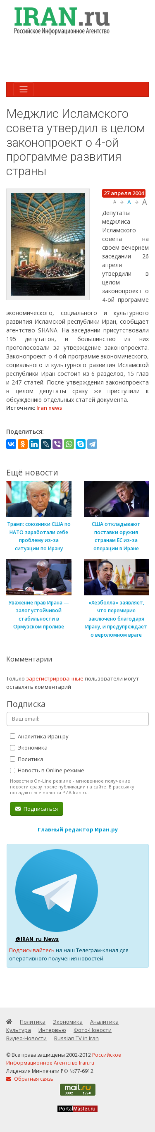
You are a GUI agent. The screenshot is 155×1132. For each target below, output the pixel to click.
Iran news (49, 407)
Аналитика (104, 1021)
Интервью (52, 1030)
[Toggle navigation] (23, 89)
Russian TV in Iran (76, 1038)
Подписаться (36, 808)
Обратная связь (29, 1078)
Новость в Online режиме (47, 770)
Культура (18, 1030)
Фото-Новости (93, 1030)
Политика (26, 759)
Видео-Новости (26, 1038)
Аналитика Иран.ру (39, 736)
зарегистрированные (54, 678)
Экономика (29, 747)
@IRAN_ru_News (37, 939)
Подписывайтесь (32, 950)
